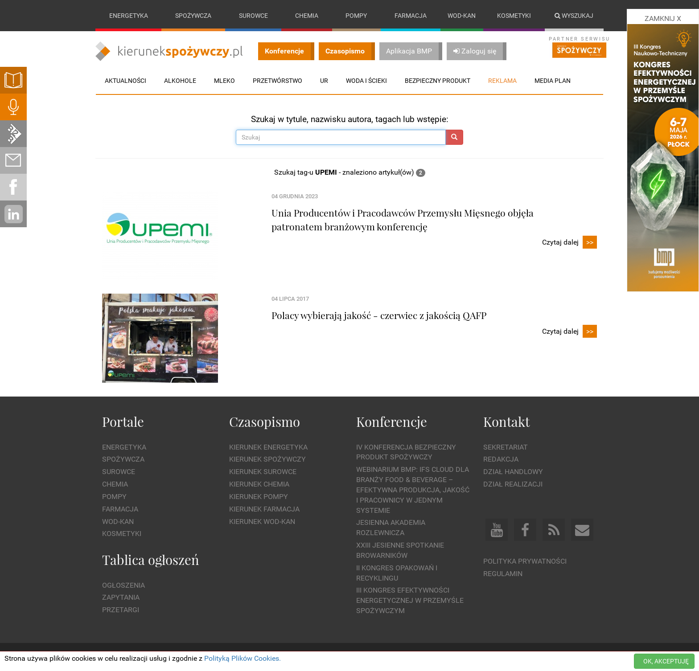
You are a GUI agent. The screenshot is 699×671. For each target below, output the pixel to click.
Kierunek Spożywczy (267, 459)
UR (324, 80)
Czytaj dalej (569, 242)
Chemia (306, 15)
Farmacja (411, 15)
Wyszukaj (574, 15)
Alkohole (180, 80)
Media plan (553, 80)
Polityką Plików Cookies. (242, 658)
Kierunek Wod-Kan (262, 521)
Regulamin (502, 573)
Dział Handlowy (513, 471)
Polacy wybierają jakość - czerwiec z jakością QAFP (378, 315)
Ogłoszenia (123, 585)
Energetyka (128, 15)
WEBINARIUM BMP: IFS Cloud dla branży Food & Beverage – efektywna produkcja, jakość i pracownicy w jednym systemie (412, 489)
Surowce (253, 15)
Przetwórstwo (277, 80)
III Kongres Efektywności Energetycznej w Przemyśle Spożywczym (410, 600)
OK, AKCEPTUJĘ (666, 661)
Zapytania (121, 597)
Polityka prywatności (525, 561)
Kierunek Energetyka (268, 447)
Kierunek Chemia (259, 484)
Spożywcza (193, 15)
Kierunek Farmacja (264, 509)
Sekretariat (505, 447)
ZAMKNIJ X (663, 18)
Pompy (356, 15)
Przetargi (120, 610)
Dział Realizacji (513, 484)
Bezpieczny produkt (437, 80)
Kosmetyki (514, 15)
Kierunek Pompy (258, 496)
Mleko (224, 80)
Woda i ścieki (366, 80)
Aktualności (125, 80)
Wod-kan (462, 15)
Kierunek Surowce (262, 471)
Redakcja (500, 459)
